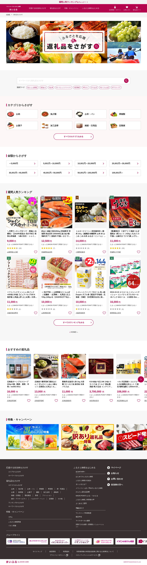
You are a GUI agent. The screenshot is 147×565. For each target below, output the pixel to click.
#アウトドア (116, 87)
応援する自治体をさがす (37, 8)
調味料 (56, 492)
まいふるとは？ (81, 484)
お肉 (12, 489)
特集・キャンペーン (71, 8)
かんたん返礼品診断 (83, 492)
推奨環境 (52, 551)
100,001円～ (117, 173)
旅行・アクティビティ (19, 499)
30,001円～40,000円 (18, 173)
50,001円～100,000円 (87, 173)
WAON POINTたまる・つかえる (87, 496)
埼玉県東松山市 (122, 401)
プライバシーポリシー (57, 555)
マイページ (114, 467)
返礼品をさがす (55, 8)
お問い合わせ (115, 479)
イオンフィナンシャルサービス (86, 555)
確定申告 (79, 517)
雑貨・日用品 (15, 495)
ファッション (47, 495)
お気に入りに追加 (28, 400)
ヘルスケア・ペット (38, 499)
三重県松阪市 (80, 252)
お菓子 (29, 492)
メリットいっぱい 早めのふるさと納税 (89, 488)
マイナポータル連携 (83, 521)
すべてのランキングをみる (73, 322)
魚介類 (20, 489)
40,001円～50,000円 (52, 173)
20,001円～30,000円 (121, 163)
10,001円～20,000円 (87, 163)
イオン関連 (12, 525)
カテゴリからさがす (15, 485)
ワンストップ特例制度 (83, 513)
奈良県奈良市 (94, 401)
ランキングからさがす (16, 502)
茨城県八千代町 (115, 252)
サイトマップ (37, 551)
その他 (60, 499)
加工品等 (46, 492)
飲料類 (20, 492)
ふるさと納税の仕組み (83, 480)
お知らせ (113, 473)
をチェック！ (72, 2)
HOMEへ (74, 332)
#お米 (51, 87)
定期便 (51, 499)
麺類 (37, 492)
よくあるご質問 (81, 503)
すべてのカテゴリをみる (73, 136)
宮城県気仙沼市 (46, 252)
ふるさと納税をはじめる (90, 8)
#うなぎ (94, 87)
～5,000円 (13, 163)
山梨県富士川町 (12, 252)
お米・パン (31, 489)
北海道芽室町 (11, 401)
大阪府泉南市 (80, 313)
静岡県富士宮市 (115, 313)
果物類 (41, 489)
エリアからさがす (14, 472)
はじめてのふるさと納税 (84, 476)
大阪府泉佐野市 (12, 313)
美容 (36, 495)
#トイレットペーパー (63, 87)
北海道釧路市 (66, 401)
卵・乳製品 (61, 489)
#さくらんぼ (104, 87)
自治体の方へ (115, 485)
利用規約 (66, 551)
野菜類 (50, 489)
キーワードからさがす (16, 475)
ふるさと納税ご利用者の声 (85, 499)
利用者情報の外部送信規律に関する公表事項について (95, 551)
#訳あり (43, 87)
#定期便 (77, 87)
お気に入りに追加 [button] (35, 251)
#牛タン (85, 87)
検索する (126, 80)
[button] (141, 379)
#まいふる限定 (32, 87)
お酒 (12, 492)
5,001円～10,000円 (51, 163)
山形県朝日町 (46, 313)
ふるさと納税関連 (14, 522)
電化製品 (28, 495)
